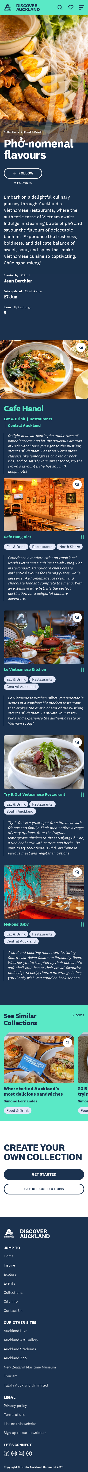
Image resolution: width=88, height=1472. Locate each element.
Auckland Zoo (15, 1358)
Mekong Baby (16, 924)
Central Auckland (24, 425)
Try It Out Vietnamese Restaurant (34, 794)
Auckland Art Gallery (21, 1339)
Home (9, 1256)
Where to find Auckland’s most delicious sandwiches (33, 1091)
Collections (11, 132)
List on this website (20, 1423)
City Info (11, 1301)
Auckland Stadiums (20, 1349)
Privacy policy (15, 1405)
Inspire (9, 1265)
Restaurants (41, 419)
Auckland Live (15, 1330)
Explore (10, 1274)
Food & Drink (33, 132)
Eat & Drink (14, 419)
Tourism (10, 1376)
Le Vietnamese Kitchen (25, 669)
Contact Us (13, 1310)
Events (9, 1283)
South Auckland (20, 811)
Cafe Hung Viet (17, 536)
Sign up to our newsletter (25, 1432)
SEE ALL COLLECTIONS (44, 1188)
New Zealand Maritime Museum (30, 1367)
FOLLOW (23, 173)
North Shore (69, 546)
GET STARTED (44, 1174)
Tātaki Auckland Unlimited (26, 1385)
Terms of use (14, 1414)
